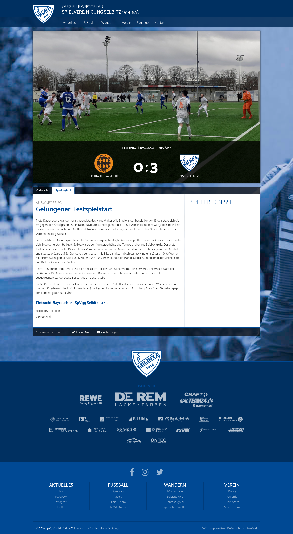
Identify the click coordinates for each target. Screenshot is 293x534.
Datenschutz (235, 527)
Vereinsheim (232, 507)
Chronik (232, 496)
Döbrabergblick (175, 501)
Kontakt (251, 527)
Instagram (61, 501)
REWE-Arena (118, 507)
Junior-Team (118, 501)
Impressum (217, 527)
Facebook (61, 496)
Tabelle (118, 496)
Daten (232, 491)
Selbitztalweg (175, 496)
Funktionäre (232, 501)
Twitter (61, 507)
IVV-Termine (175, 491)
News (61, 491)
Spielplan (118, 491)
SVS (204, 527)
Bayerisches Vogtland (175, 507)
